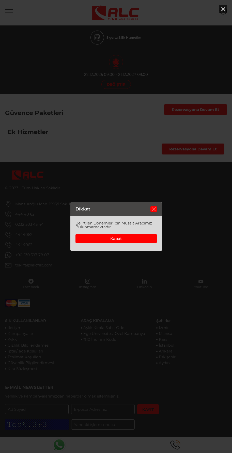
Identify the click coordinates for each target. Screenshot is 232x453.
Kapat (116, 238)
